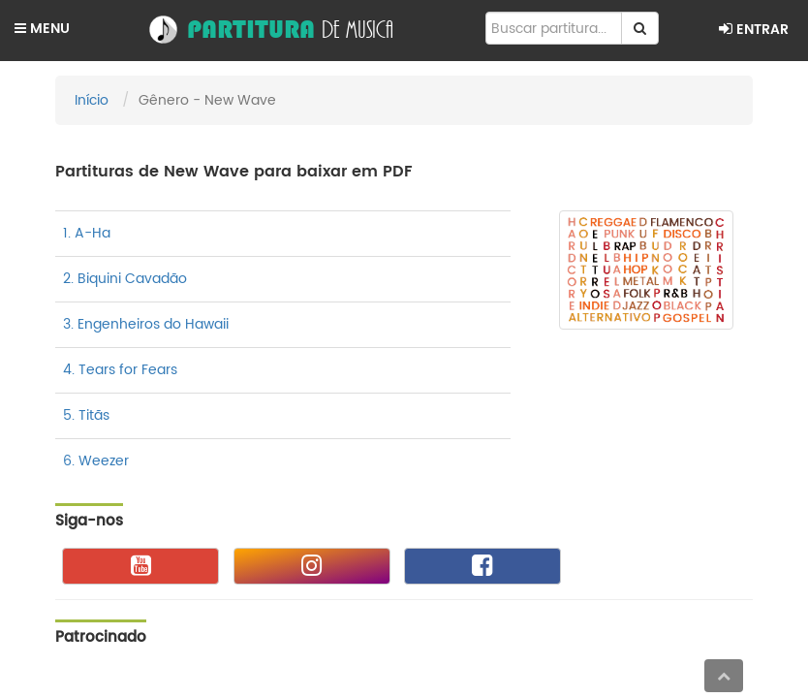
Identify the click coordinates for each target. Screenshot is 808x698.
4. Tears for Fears (120, 370)
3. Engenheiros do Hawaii (146, 324)
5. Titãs (86, 415)
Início (92, 100)
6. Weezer (96, 461)
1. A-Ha (86, 233)
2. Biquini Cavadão (125, 279)
